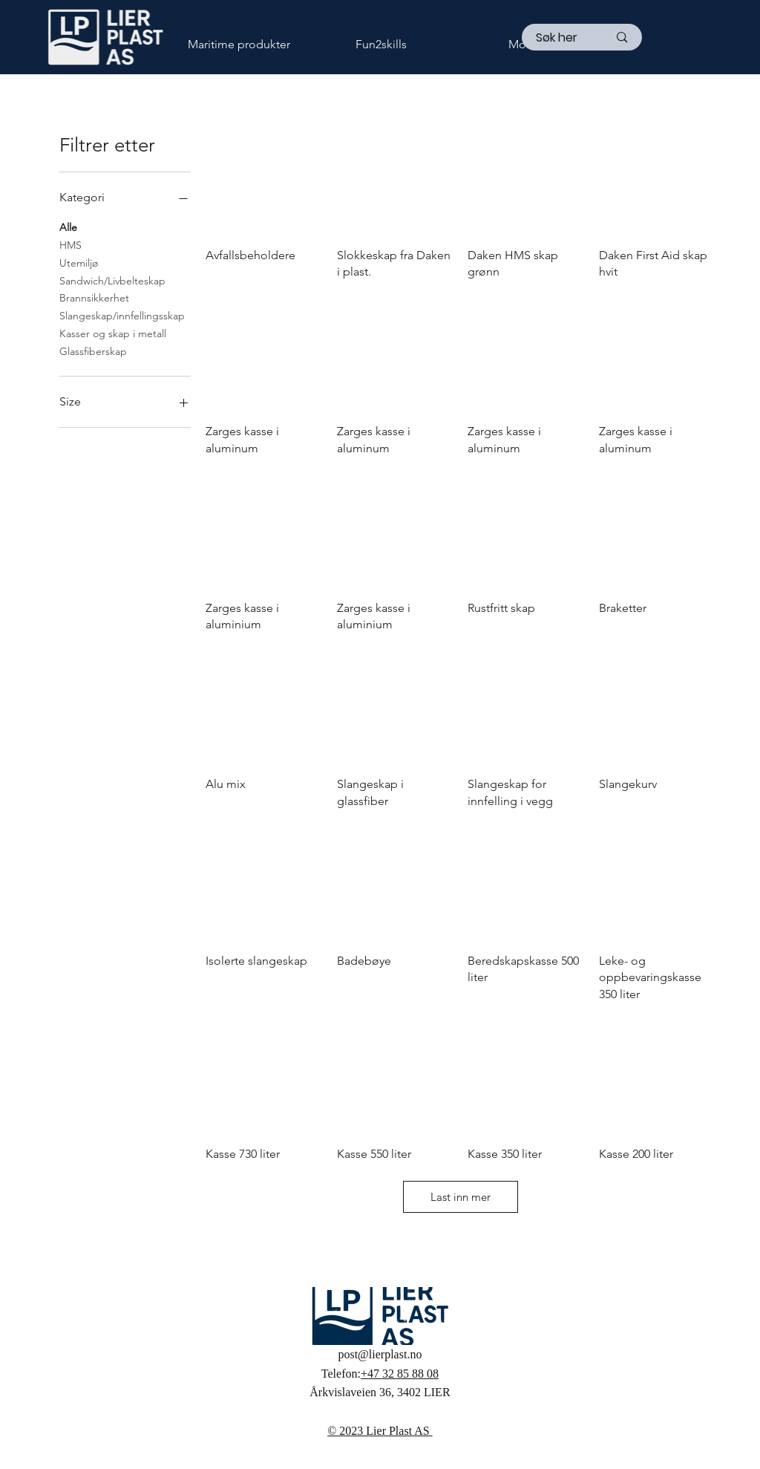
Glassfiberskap (93, 350)
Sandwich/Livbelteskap (112, 280)
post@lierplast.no (380, 1354)
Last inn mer (460, 1197)
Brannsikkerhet (94, 297)
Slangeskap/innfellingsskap (122, 314)
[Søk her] (561, 38)
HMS (70, 244)
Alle (68, 226)
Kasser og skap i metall (112, 332)
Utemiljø (78, 262)
